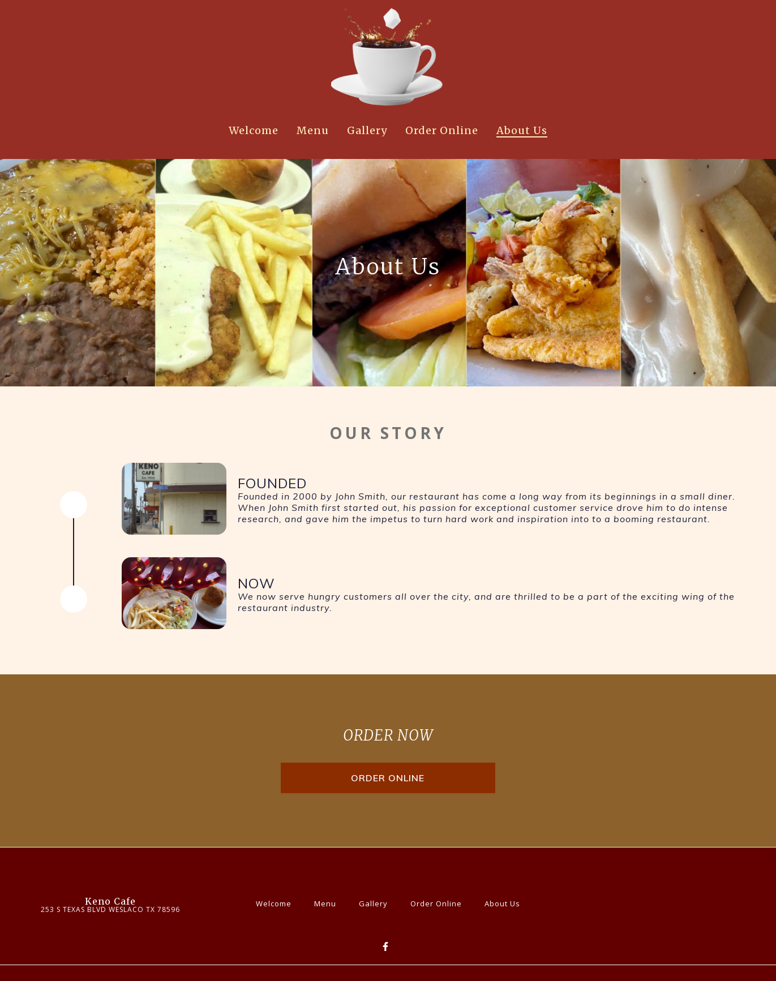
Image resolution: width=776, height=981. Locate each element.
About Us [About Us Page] (521, 130)
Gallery (377, 902)
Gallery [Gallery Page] (367, 130)
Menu (328, 902)
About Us (506, 902)
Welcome (277, 902)
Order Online (439, 902)
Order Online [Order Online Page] (441, 130)
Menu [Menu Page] (313, 130)
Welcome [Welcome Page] (253, 130)
